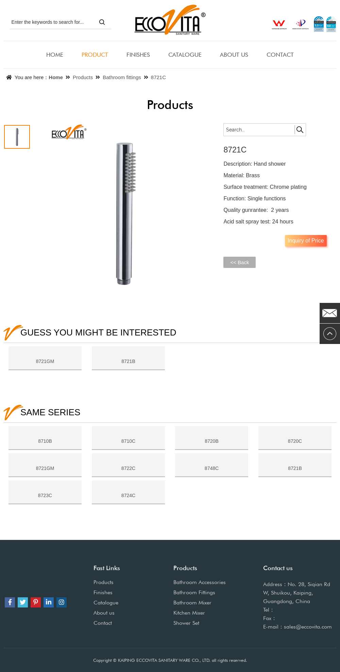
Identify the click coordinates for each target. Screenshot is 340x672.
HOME (54, 54)
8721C (158, 77)
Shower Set (186, 623)
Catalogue (106, 602)
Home (56, 77)
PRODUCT (95, 54)
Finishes (103, 592)
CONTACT (280, 54)
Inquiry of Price (306, 240)
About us (104, 613)
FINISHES (138, 54)
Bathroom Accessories (199, 582)
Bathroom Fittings (194, 592)
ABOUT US (234, 54)
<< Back (239, 262)
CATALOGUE (185, 54)
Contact (103, 623)
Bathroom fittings (122, 77)
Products (83, 77)
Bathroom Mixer (192, 602)
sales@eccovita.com (308, 626)
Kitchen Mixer (189, 613)
